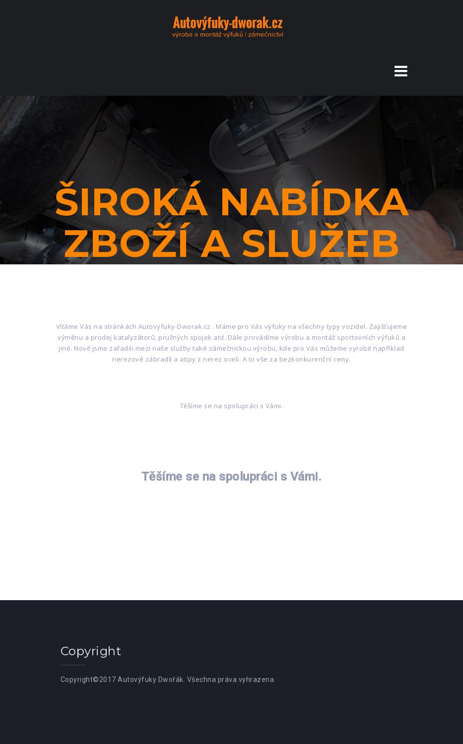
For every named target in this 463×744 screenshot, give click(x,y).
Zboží (196, 300)
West (277, 737)
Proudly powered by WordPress (184, 737)
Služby (264, 300)
